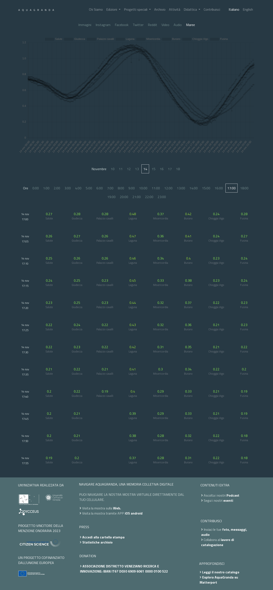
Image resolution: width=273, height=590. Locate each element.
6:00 (99, 188)
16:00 (219, 188)
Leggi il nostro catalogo (220, 572)
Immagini (84, 24)
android (136, 513)
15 (153, 168)
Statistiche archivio (97, 542)
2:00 (57, 188)
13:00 (181, 188)
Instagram (103, 24)
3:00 (67, 188)
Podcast (233, 495)
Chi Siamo (96, 9)
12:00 (168, 188)
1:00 (46, 188)
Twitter (138, 24)
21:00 (136, 196)
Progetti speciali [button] (136, 9)
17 (170, 168)
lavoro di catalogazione (217, 542)
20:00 (124, 196)
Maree (190, 24)
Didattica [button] (191, 9)
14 (145, 168)
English (248, 9)
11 (121, 168)
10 (113, 168)
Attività (174, 9)
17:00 (231, 188)
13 (137, 168)
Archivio (160, 9)
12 (129, 168)
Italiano (234, 9)
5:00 (89, 188)
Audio (178, 24)
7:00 (110, 188)
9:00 (131, 188)
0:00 (35, 188)
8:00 (121, 188)
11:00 (156, 188)
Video (165, 24)
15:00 (206, 188)
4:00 (78, 188)
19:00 (111, 196)
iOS (127, 513)
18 (178, 168)
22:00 (149, 196)
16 (162, 168)
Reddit (152, 24)
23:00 (162, 196)
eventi (228, 500)
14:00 (193, 188)
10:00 (143, 188)
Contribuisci (212, 9)
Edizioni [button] (112, 9)
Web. (117, 508)
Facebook (121, 24)
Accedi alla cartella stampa (103, 537)
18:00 (244, 188)
